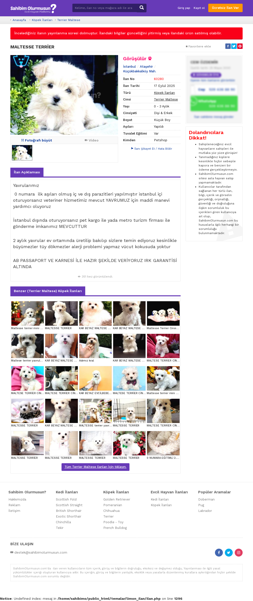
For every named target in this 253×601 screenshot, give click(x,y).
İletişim (14, 511)
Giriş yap (184, 8)
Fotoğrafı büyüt (36, 140)
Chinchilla (63, 522)
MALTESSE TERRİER (58, 328)
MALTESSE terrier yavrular (96, 425)
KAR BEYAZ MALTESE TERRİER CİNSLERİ (105, 328)
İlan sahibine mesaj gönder (214, 117)
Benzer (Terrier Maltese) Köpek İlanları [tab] (48, 291)
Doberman (206, 499)
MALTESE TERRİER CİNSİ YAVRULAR (170, 360)
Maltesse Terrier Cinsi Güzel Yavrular (171, 328)
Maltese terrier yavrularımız (29, 360)
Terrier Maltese (68, 20)
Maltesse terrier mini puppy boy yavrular (38, 328)
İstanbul (129, 66)
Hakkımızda (17, 499)
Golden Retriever (116, 499)
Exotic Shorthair (68, 516)
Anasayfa (19, 20)
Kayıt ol (199, 8)
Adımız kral (86, 360)
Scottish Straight (69, 505)
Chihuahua (111, 511)
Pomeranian (112, 505)
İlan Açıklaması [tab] (27, 172)
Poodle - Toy (113, 522)
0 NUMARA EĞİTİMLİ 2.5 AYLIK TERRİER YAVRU (177, 458)
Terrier (108, 516)
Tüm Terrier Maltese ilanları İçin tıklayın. (95, 467)
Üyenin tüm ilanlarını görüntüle (212, 80)
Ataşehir (146, 66)
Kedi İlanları (160, 499)
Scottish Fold (66, 499)
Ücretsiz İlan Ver (225, 8)
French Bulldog (115, 528)
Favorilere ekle (198, 46)
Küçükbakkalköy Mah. (139, 71)
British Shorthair (69, 511)
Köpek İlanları (42, 20)
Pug (201, 505)
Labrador (205, 511)
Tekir (59, 528)
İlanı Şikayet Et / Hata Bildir (151, 148)
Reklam (14, 505)
